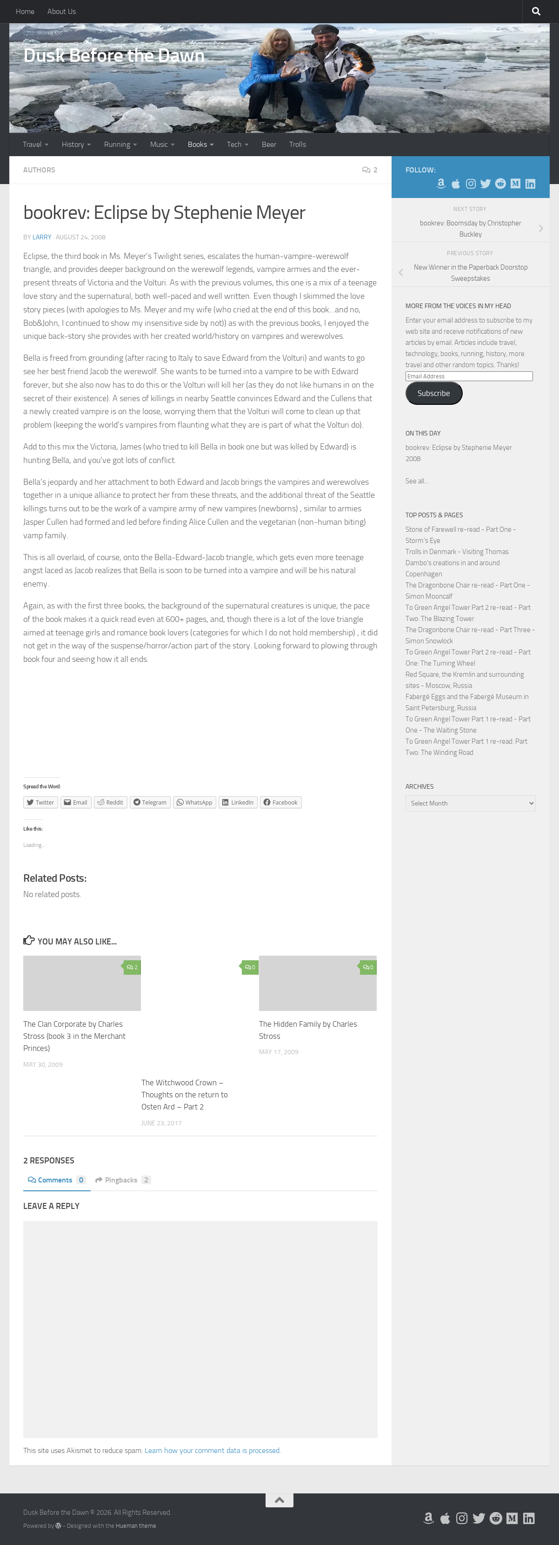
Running (117, 144)
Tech (234, 144)
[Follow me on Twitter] (485, 183)
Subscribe (434, 393)
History (73, 144)
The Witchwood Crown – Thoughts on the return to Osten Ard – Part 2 (184, 1094)
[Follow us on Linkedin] (530, 183)
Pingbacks (123, 1179)
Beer (269, 144)
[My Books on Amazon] (440, 183)
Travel (32, 144)
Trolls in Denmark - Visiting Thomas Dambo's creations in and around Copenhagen (457, 563)
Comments (57, 1179)
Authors (39, 169)
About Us (61, 11)
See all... (417, 481)
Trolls (297, 144)
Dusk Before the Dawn (114, 55)
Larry (42, 237)
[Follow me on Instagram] (470, 183)
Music (159, 144)
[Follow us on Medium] (515, 183)
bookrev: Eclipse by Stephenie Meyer (459, 447)
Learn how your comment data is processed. (213, 1450)
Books (197, 144)
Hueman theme (136, 1525)
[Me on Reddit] (500, 183)
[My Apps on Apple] (455, 183)
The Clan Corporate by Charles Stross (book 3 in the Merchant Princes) (74, 1035)
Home (25, 11)
